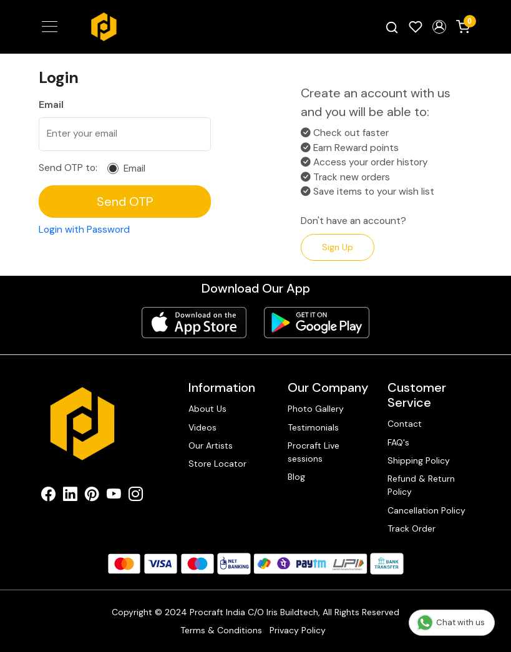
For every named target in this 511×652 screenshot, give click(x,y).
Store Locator (217, 463)
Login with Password (84, 229)
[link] (392, 27)
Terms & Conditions (221, 630)
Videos (202, 427)
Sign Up (337, 247)
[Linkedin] (70, 496)
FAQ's (398, 442)
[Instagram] (135, 496)
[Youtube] (114, 496)
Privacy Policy (298, 630)
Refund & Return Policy (421, 485)
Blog (296, 476)
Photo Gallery (316, 408)
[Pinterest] (92, 496)
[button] (439, 27)
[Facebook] (48, 496)
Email (134, 169)
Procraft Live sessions (313, 452)
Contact (404, 423)
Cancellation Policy (426, 510)
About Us (207, 408)
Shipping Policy (418, 460)
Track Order (411, 528)
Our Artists (210, 445)
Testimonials (313, 427)
